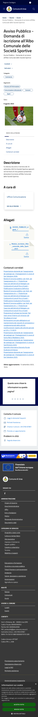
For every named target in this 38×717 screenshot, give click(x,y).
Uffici (6, 509)
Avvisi (19, 17)
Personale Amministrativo (14, 519)
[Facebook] (5, 493)
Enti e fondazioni (10, 513)
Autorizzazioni (9, 579)
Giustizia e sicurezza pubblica (15, 566)
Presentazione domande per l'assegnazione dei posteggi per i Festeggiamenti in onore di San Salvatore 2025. (19, 354)
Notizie (7, 592)
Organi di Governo (11, 503)
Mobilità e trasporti (11, 553)
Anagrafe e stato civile (12, 532)
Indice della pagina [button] (13, 133)
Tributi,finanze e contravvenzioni (16, 569)
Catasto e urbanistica (12, 547)
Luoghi (7, 607)
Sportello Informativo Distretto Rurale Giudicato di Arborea (17, 348)
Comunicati (8, 595)
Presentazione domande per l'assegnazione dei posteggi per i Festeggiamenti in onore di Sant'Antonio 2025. (19, 342)
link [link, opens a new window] (8, 700)
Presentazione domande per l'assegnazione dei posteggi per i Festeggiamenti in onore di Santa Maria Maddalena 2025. (19, 335)
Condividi (8, 64)
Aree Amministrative (12, 506)
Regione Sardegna (9, 2)
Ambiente (8, 573)
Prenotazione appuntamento (14, 661)
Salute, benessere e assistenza (15, 576)
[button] (19, 714)
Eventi (7, 611)
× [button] (35, 684)
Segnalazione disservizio (13, 664)
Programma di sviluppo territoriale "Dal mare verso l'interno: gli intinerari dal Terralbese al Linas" (17, 315)
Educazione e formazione (13, 563)
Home (4, 17)
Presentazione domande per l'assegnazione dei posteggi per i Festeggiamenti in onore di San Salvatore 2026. (19, 273)
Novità (11, 17)
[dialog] (19, 699)
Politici (7, 516)
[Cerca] (34, 9)
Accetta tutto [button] (19, 704)
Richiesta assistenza (12, 670)
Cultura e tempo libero (12, 536)
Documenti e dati (10, 522)
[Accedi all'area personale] (30, 2)
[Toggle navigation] (4, 9)
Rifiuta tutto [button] (19, 709)
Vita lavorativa (10, 539)
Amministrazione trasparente (15, 680)
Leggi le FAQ (9, 667)
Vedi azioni (8, 68)
